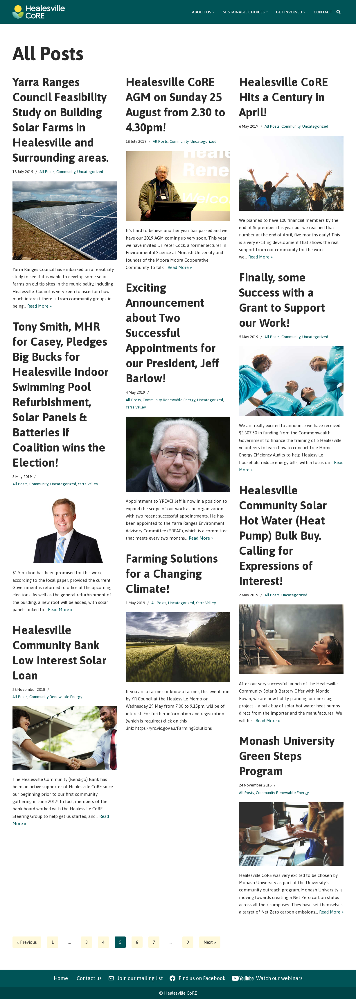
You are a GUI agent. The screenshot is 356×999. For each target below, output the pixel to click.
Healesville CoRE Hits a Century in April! (283, 97)
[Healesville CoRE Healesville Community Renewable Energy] (38, 12)
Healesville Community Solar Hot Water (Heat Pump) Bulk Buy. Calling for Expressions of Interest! (283, 535)
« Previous (27, 942)
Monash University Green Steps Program (287, 755)
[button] (214, 12)
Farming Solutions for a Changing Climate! (172, 573)
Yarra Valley (136, 407)
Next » (210, 942)
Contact (323, 12)
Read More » (39, 306)
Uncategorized (90, 171)
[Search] (338, 12)
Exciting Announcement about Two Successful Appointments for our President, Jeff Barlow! (172, 333)
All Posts (47, 171)
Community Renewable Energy (169, 399)
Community (65, 171)
